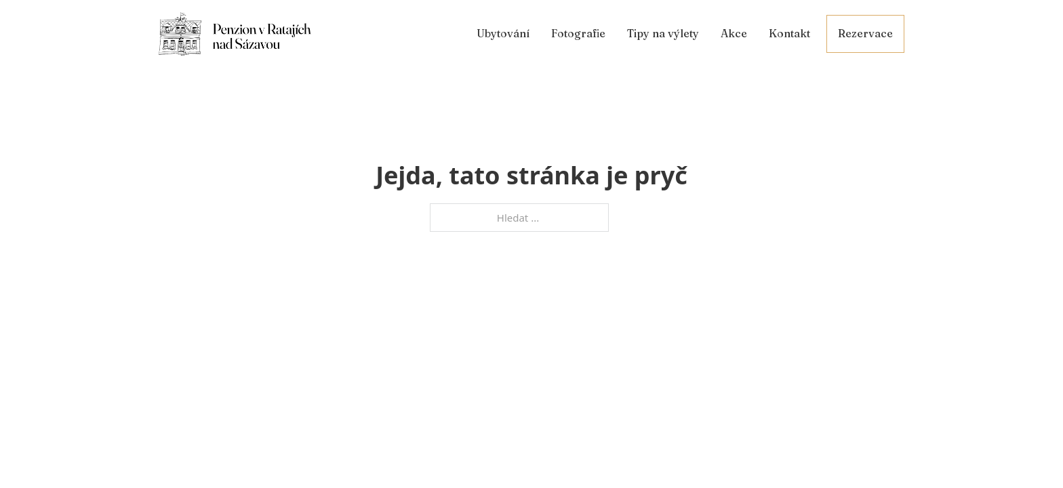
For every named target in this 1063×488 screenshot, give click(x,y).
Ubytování (503, 33)
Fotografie (578, 33)
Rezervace (865, 33)
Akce (734, 33)
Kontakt (789, 33)
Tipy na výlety (663, 33)
